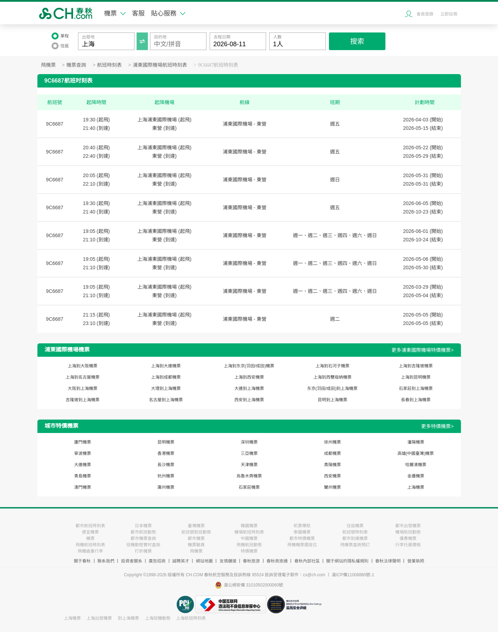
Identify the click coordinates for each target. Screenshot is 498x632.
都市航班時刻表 (90, 525)
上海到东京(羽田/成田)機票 (249, 365)
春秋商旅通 (277, 561)
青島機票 (82, 476)
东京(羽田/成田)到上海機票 (332, 388)
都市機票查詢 (143, 538)
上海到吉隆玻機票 (416, 365)
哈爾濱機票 (415, 464)
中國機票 (249, 538)
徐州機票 (332, 442)
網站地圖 (204, 561)
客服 (138, 13)
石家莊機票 (249, 487)
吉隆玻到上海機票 (83, 399)
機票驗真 (196, 544)
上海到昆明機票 (416, 377)
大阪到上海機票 (82, 388)
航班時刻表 (109, 65)
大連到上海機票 (249, 388)
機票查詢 (76, 65)
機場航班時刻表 (249, 532)
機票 (115, 13)
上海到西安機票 (249, 377)
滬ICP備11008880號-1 (353, 574)
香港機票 (165, 453)
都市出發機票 (408, 525)
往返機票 (355, 525)
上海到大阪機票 (82, 365)
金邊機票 (415, 476)
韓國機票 (249, 525)
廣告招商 (157, 561)
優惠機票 (408, 538)
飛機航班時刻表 (90, 544)
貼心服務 (168, 13)
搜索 (357, 41)
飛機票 (48, 65)
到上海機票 (128, 618)
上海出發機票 (99, 618)
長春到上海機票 (416, 399)
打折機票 (143, 551)
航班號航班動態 (196, 532)
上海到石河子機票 (332, 365)
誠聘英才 (180, 561)
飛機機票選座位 (302, 544)
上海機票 (415, 487)
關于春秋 (82, 561)
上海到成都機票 (166, 377)
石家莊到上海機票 (416, 388)
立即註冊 (448, 14)
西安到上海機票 (249, 399)
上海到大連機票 (166, 365)
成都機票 (332, 453)
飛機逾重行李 (90, 551)
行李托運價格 (408, 544)
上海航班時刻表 (191, 618)
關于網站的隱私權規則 (347, 561)
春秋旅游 (251, 561)
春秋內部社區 (307, 561)
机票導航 (302, 525)
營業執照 (415, 561)
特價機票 (249, 551)
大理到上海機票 (166, 388)
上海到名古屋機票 (83, 377)
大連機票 (82, 464)
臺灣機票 (196, 525)
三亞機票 (249, 453)
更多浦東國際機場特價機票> (422, 350)
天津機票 (249, 464)
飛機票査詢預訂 (355, 544)
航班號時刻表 (355, 532)
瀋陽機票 (415, 442)
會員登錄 (424, 14)
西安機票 (332, 476)
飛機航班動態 (249, 544)
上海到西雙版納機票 (332, 377)
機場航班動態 (408, 532)
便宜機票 (90, 532)
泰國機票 (302, 532)
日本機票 (143, 525)
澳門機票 (82, 487)
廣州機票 (165, 487)
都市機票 (196, 538)
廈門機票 (82, 442)
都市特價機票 (302, 538)
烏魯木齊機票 (249, 476)
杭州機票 (165, 476)
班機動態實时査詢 (143, 544)
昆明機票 (165, 442)
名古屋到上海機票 (166, 399)
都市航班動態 (143, 532)
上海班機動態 (157, 618)
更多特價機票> (437, 426)
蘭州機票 (332, 487)
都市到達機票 (355, 538)
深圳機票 (249, 442)
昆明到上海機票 (332, 399)
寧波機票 (82, 453)
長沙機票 (165, 464)
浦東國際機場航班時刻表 (160, 65)
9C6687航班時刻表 (218, 65)
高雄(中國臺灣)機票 (415, 453)
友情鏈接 (228, 561)
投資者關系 (131, 561)
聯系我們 (105, 561)
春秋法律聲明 (388, 561)
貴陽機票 (332, 464)
